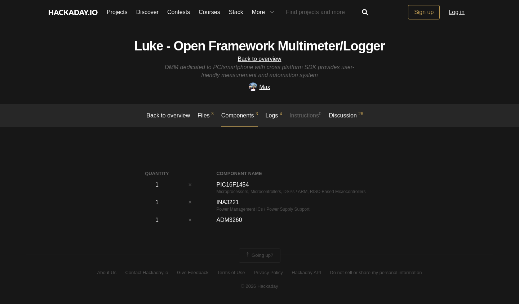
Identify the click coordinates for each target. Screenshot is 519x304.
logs (274, 115)
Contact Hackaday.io (146, 272)
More (265, 12)
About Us (106, 272)
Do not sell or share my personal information (376, 272)
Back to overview (259, 59)
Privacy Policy (268, 272)
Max (259, 87)
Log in (457, 12)
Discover (147, 12)
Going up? (259, 255)
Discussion (346, 115)
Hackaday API (306, 272)
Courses (209, 12)
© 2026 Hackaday (259, 286)
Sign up (424, 12)
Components (239, 115)
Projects (117, 12)
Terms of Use (231, 272)
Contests (178, 12)
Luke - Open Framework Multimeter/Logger (259, 46)
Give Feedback (192, 272)
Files (206, 115)
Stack (236, 12)
